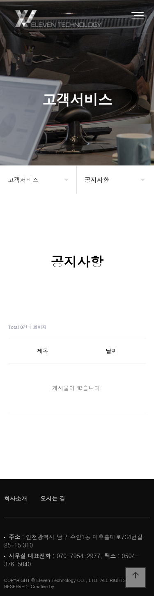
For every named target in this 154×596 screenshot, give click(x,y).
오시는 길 (52, 498)
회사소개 (15, 498)
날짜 (111, 351)
